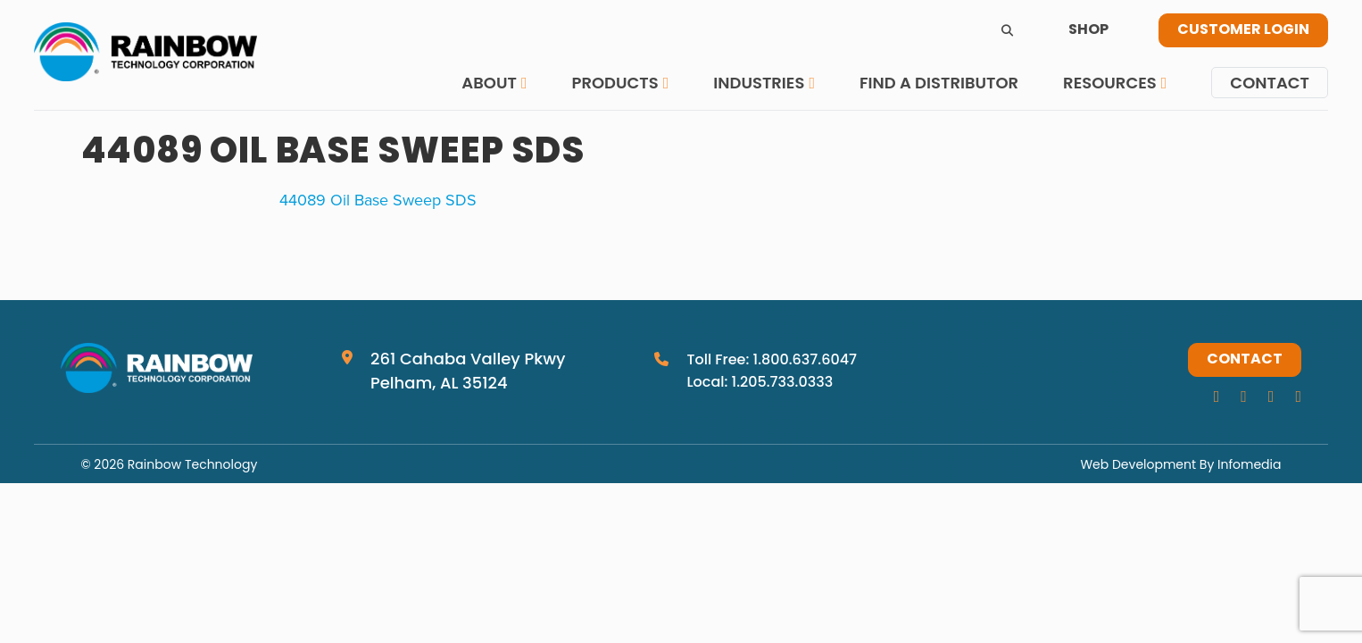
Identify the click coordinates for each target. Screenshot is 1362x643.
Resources (1110, 82)
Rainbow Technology (192, 464)
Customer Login (1243, 30)
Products (614, 82)
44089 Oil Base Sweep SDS (378, 199)
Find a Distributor (939, 82)
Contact (1269, 82)
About (489, 82)
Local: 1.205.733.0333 (759, 382)
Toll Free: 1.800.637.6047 (771, 359)
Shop (1088, 30)
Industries (758, 82)
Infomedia (1249, 464)
